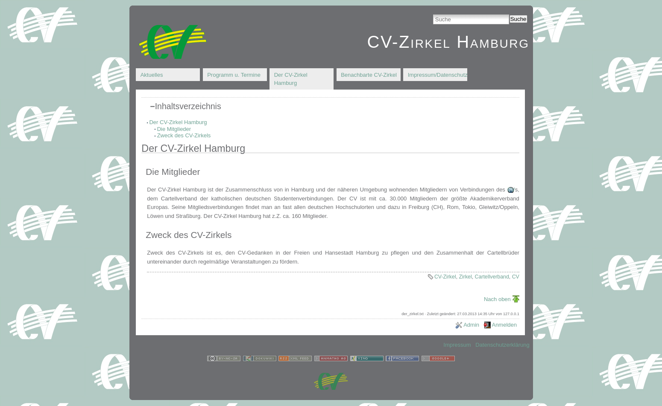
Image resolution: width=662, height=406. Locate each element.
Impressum (457, 345)
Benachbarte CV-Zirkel (369, 75)
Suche (518, 19)
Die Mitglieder (174, 129)
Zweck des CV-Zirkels (184, 135)
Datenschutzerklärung (502, 345)
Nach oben (497, 299)
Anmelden (504, 325)
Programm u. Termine (234, 75)
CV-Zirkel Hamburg (448, 41)
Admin (471, 325)
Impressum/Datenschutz (438, 75)
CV (511, 189)
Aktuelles (152, 75)
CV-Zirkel (445, 277)
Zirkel (465, 277)
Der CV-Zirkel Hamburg (291, 79)
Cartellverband (492, 277)
